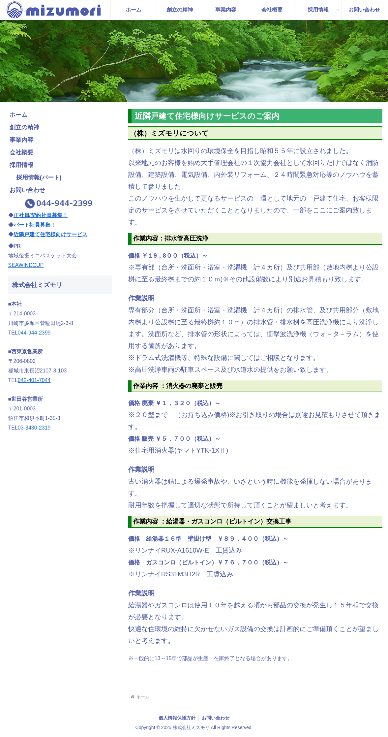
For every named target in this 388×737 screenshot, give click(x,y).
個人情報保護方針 (176, 718)
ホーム (18, 115)
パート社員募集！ (35, 225)
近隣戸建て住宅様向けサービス (50, 234)
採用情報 (21, 165)
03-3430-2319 (34, 428)
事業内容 (21, 140)
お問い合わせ (27, 190)
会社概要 (21, 152)
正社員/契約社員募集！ (41, 215)
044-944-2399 (34, 333)
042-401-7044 (34, 380)
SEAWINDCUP (26, 265)
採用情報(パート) (39, 177)
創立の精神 (24, 127)
